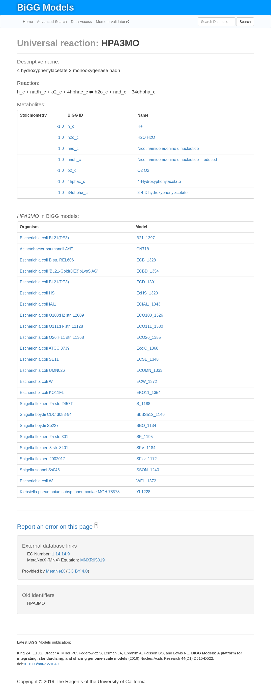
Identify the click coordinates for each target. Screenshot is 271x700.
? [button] (96, 525)
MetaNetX (55, 571)
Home (28, 21)
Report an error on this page (56, 526)
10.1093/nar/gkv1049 (41, 664)
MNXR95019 (92, 560)
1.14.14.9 (61, 554)
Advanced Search (52, 21)
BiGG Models (45, 7)
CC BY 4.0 (78, 571)
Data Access (81, 21)
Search (245, 22)
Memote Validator (111, 21)
